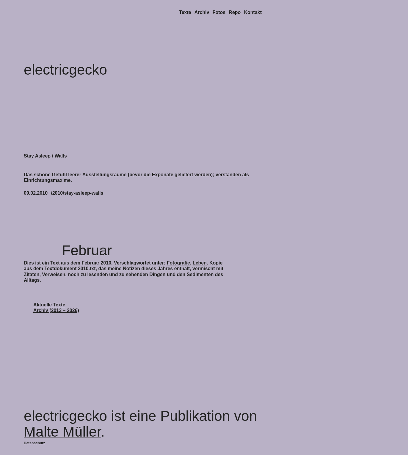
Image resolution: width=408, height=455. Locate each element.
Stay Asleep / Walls (45, 155)
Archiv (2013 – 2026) (56, 310)
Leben (200, 262)
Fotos (219, 12)
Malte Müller (62, 432)
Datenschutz (34, 443)
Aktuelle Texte (49, 304)
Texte (185, 12)
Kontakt (253, 12)
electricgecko (65, 70)
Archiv (201, 12)
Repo (235, 12)
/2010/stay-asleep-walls (77, 193)
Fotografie (178, 262)
